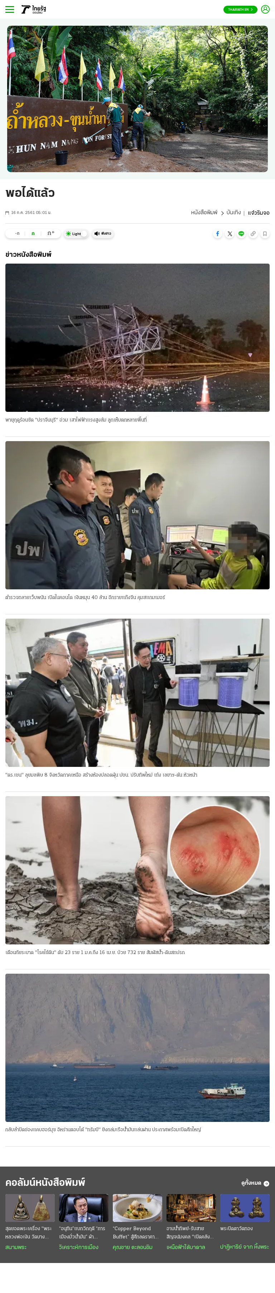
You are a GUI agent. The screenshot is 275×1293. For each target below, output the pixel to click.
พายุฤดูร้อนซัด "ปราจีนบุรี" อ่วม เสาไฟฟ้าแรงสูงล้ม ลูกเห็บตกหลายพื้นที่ (76, 420)
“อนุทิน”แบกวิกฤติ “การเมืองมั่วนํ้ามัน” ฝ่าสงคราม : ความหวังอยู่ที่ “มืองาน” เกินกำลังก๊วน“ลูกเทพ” (82, 1234)
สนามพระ (15, 1248)
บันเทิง (234, 213)
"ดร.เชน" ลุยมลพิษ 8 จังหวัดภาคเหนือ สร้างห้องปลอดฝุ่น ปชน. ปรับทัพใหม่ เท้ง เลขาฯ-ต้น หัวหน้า (101, 775)
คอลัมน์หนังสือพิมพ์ (47, 1184)
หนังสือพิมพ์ (204, 213)
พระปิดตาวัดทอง (236, 1229)
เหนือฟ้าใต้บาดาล (186, 1248)
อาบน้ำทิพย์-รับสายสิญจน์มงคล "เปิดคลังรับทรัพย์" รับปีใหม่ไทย (191, 1234)
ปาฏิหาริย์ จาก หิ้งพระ (244, 1248)
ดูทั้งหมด (255, 1184)
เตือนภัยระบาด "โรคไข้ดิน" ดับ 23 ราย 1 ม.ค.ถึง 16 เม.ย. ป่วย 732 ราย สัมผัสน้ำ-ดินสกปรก (95, 953)
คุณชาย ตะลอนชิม (133, 1248)
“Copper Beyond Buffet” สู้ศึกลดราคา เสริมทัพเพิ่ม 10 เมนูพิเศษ (134, 1234)
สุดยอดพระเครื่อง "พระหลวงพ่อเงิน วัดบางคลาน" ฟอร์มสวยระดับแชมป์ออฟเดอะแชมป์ (28, 1234)
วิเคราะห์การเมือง (78, 1248)
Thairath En (240, 10)
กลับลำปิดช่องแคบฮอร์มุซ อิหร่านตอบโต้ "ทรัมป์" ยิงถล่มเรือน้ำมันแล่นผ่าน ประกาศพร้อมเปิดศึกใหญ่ (103, 1130)
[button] (217, 233)
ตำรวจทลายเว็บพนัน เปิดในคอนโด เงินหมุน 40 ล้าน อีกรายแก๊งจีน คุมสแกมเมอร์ (85, 597)
